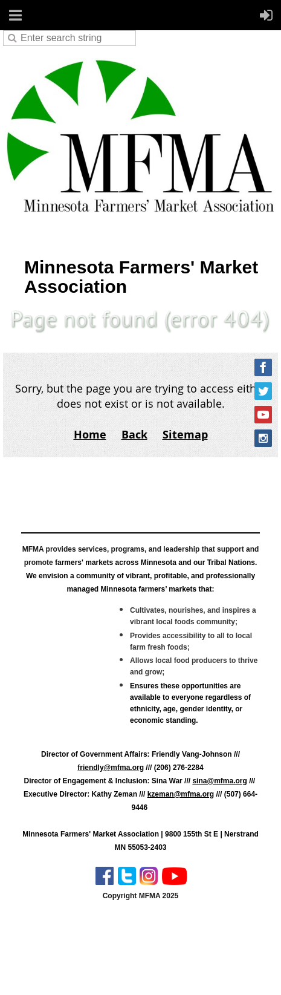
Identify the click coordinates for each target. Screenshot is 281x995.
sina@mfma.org (219, 781)
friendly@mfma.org (110, 767)
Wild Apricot (169, 971)
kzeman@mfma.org (180, 794)
